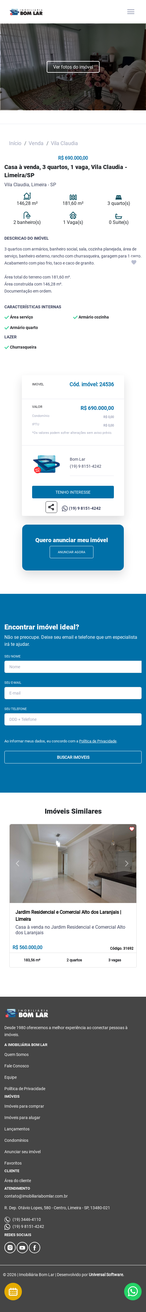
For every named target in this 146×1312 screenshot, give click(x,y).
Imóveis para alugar (22, 1117)
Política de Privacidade (98, 741)
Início (15, 143)
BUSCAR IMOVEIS (73, 757)
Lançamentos (16, 1129)
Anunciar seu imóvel (22, 1151)
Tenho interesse (73, 492)
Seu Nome (12, 656)
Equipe (10, 1077)
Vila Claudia (64, 143)
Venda (36, 143)
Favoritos (13, 1163)
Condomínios (16, 1140)
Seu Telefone (15, 709)
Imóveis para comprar (24, 1106)
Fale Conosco (16, 1066)
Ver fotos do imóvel (73, 67)
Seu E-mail (12, 683)
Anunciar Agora (71, 552)
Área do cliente (17, 1180)
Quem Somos (16, 1054)
